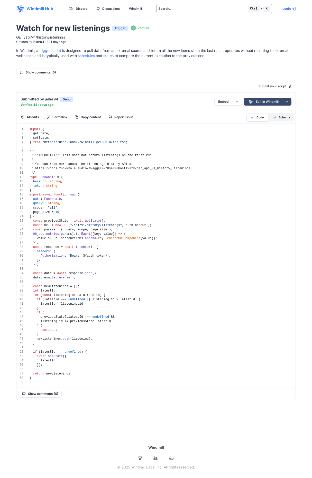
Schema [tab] (281, 117)
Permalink (57, 117)
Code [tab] (257, 117)
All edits (30, 117)
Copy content (88, 117)
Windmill (135, 9)
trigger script (50, 50)
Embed (223, 102)
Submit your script (275, 86)
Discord (78, 9)
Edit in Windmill (263, 102)
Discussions (108, 9)
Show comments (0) (38, 72)
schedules (86, 55)
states (108, 55)
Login (289, 9)
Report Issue (120, 117)
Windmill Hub (34, 9)
